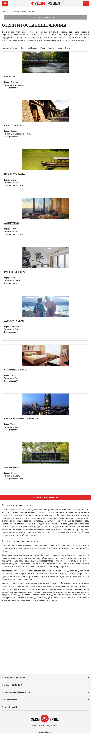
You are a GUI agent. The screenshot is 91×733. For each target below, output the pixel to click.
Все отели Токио (9, 48)
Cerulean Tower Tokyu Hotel (21, 418)
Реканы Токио (47, 48)
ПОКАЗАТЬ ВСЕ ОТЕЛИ (45, 497)
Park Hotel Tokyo (14, 272)
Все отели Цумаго (29, 48)
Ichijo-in (9, 76)
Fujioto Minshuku (14, 125)
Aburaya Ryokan (14, 320)
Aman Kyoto (11, 467)
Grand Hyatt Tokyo (15, 369)
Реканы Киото (63, 48)
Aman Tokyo (11, 223)
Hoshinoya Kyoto (14, 174)
